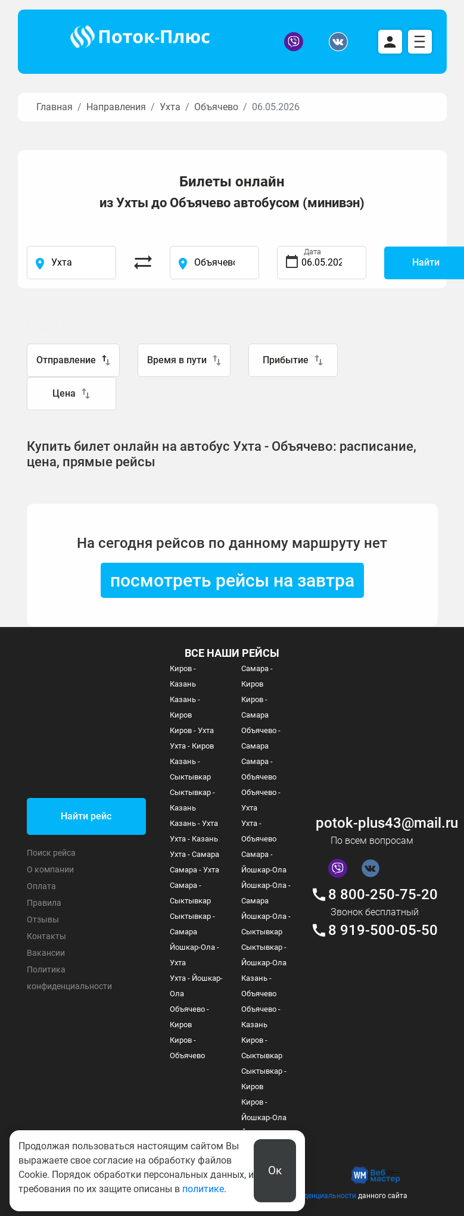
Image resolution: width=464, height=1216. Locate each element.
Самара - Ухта (194, 869)
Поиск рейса (51, 853)
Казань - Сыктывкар (190, 769)
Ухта (170, 107)
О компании (50, 869)
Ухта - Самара (194, 854)
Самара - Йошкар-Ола (264, 862)
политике (203, 1189)
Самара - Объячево (258, 769)
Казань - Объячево (258, 986)
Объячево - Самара (261, 738)
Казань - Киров (185, 707)
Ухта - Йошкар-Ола (196, 986)
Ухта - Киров (192, 745)
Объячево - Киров (189, 1017)
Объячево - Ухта (261, 800)
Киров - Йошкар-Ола (264, 1109)
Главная (54, 107)
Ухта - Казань (194, 838)
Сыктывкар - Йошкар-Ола (264, 955)
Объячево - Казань (261, 1017)
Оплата (41, 886)
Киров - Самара (255, 707)
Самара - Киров (257, 676)
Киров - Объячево (187, 1048)
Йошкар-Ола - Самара (266, 893)
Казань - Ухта (194, 823)
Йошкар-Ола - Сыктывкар (266, 924)
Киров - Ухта (192, 730)
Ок (275, 1170)
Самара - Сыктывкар (190, 893)
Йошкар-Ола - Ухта (194, 955)
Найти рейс (86, 816)
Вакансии (46, 953)
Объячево (216, 107)
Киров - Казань (183, 676)
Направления (116, 107)
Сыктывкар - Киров (264, 1079)
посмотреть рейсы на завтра (232, 580)
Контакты (46, 936)
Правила (44, 903)
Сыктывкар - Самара (192, 924)
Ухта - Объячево (258, 831)
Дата (312, 251)
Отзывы (43, 919)
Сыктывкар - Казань (192, 800)
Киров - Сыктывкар (261, 1048)
